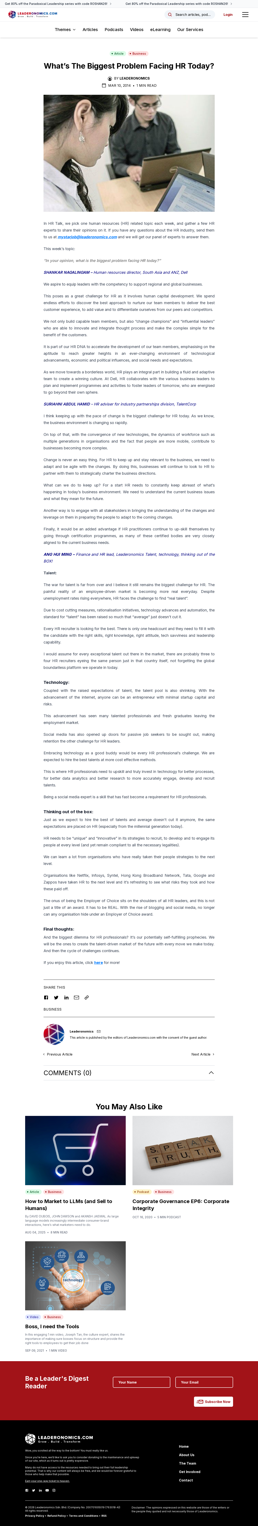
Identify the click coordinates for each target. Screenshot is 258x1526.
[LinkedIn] (40, 1490)
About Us (186, 1455)
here (98, 962)
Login (228, 14)
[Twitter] (33, 1490)
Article (117, 53)
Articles (90, 29)
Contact (186, 1480)
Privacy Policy (34, 1515)
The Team (187, 1463)
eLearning (160, 29)
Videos (136, 29)
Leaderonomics (135, 78)
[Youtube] (47, 1490)
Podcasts (114, 29)
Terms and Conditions (83, 1515)
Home (184, 1446)
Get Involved (189, 1472)
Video (32, 1317)
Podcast (141, 1192)
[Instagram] (54, 1490)
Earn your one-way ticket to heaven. (47, 1481)
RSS (103, 1515)
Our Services (190, 29)
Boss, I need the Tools (52, 1326)
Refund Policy (56, 1515)
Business (138, 53)
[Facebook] (27, 1490)
